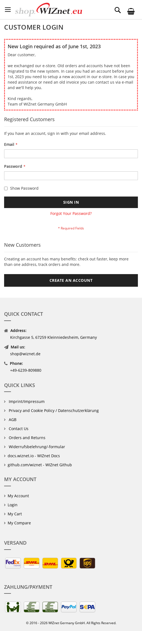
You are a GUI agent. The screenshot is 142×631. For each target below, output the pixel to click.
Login (13, 504)
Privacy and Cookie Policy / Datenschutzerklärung (53, 410)
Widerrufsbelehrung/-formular (36, 446)
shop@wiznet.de (25, 353)
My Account (18, 495)
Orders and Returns (26, 437)
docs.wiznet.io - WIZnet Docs (34, 455)
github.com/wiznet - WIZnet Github (40, 464)
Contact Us (18, 428)
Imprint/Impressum (26, 401)
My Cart (15, 513)
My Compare (19, 522)
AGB (12, 419)
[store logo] (48, 9)
